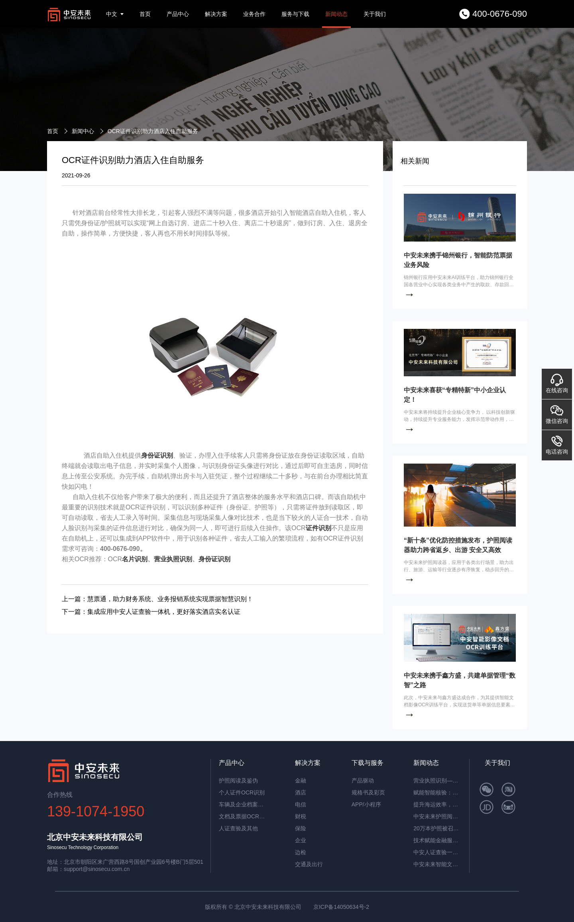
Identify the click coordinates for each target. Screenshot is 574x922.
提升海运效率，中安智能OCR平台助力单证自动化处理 (437, 804)
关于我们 (375, 14)
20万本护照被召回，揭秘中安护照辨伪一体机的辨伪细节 (437, 828)
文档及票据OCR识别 (243, 816)
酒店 (300, 792)
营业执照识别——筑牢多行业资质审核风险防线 (437, 780)
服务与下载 (295, 14)
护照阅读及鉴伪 (238, 780)
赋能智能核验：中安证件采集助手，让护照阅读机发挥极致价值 (437, 792)
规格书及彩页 (368, 792)
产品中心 (178, 14)
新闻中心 (83, 131)
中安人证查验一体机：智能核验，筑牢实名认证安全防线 (437, 852)
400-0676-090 (499, 14)
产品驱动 (363, 780)
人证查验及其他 (238, 828)
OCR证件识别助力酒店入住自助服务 (153, 131)
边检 (300, 852)
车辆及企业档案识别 (243, 804)
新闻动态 (336, 14)
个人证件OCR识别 (242, 792)
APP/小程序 (366, 804)
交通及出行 (309, 864)
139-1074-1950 (95, 811)
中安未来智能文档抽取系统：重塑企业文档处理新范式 (437, 864)
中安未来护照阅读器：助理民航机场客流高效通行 (437, 816)
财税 (300, 816)
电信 (300, 804)
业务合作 (254, 14)
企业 (300, 840)
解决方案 (216, 14)
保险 (300, 828)
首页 (145, 14)
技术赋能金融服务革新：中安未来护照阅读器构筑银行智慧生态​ (437, 840)
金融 (300, 780)
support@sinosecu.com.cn (97, 869)
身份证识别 (157, 455)
